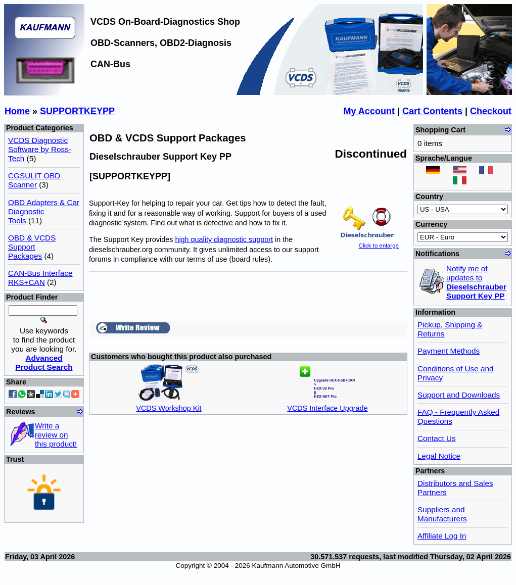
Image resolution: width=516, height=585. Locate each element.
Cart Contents (432, 111)
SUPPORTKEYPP (77, 111)
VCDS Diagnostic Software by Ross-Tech (39, 149)
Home (17, 111)
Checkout (490, 111)
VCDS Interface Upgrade (327, 408)
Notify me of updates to (476, 282)
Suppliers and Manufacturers (442, 514)
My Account (369, 111)
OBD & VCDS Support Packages (32, 246)
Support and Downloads (458, 395)
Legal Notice (438, 456)
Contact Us (436, 438)
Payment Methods (448, 351)
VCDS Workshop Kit (168, 408)
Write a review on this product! (56, 434)
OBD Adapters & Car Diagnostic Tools (43, 211)
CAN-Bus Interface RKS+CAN (40, 277)
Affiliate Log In (441, 535)
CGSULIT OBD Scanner (34, 180)
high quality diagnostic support (224, 239)
